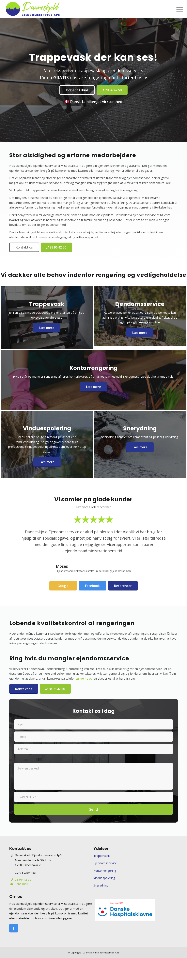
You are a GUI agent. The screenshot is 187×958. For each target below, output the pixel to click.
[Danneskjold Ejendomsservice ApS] (33, 9)
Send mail (21, 884)
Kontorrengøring (104, 870)
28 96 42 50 (84, 678)
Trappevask (101, 856)
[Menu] (177, 9)
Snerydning (100, 885)
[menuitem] (177, 9)
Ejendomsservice (105, 863)
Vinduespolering (104, 878)
